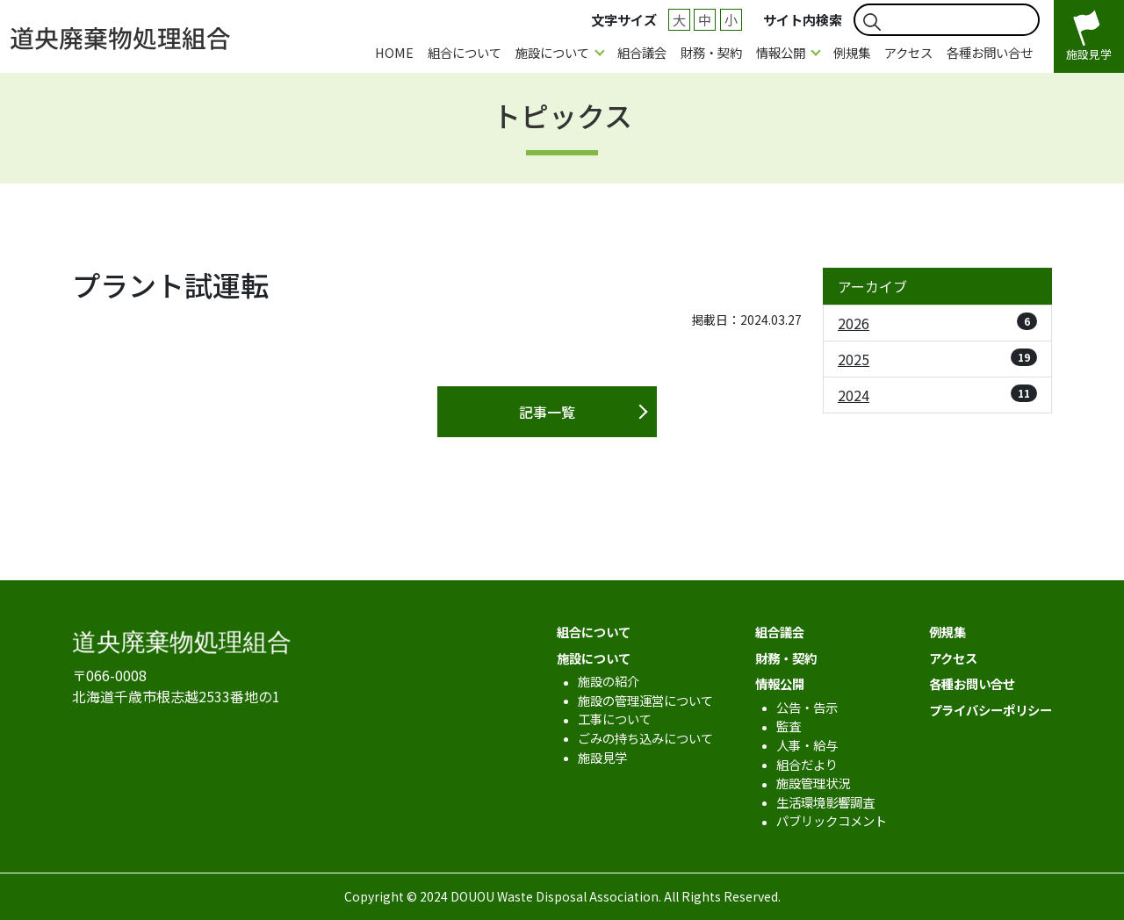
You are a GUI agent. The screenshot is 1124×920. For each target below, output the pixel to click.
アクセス (908, 52)
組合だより (807, 764)
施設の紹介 (608, 681)
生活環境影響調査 (825, 802)
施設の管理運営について (645, 700)
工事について (615, 718)
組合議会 (641, 52)
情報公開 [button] (780, 52)
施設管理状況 (813, 782)
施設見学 (602, 757)
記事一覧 (547, 411)
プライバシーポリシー (990, 710)
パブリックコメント (831, 820)
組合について (464, 52)
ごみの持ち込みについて (645, 738)
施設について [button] (552, 52)
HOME (394, 52)
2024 (937, 395)
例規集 (851, 52)
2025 (937, 359)
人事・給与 (807, 745)
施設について (593, 658)
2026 (937, 323)
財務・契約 (711, 52)
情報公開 (779, 683)
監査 (788, 725)
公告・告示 (807, 707)
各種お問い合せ (990, 52)
